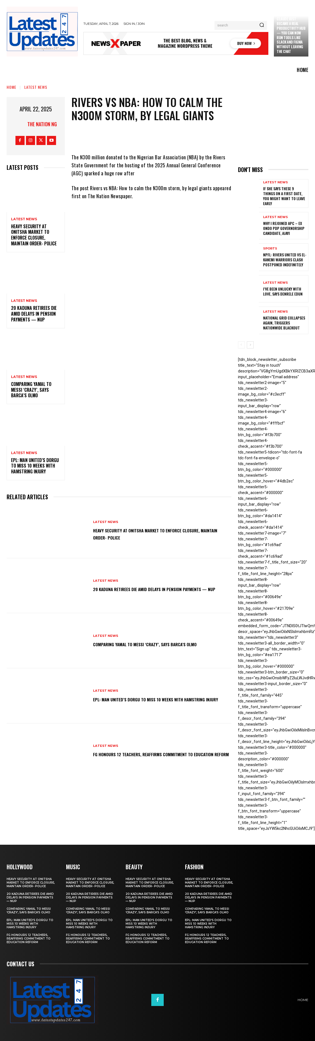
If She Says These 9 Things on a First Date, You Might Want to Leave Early (284, 196)
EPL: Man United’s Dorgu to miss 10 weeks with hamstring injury (35, 466)
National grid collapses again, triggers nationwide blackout (284, 323)
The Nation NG (42, 124)
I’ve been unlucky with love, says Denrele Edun (283, 291)
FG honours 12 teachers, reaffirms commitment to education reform (155, 754)
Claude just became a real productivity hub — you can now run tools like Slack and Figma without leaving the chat (291, 35)
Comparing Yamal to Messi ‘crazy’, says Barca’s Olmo (31, 390)
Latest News (35, 87)
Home (11, 87)
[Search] (261, 25)
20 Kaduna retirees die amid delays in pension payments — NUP (34, 314)
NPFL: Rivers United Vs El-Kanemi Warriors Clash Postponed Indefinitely (284, 259)
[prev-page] (241, 344)
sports (270, 248)
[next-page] (250, 344)
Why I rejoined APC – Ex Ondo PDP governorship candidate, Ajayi (284, 228)
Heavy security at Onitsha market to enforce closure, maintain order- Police (34, 235)
